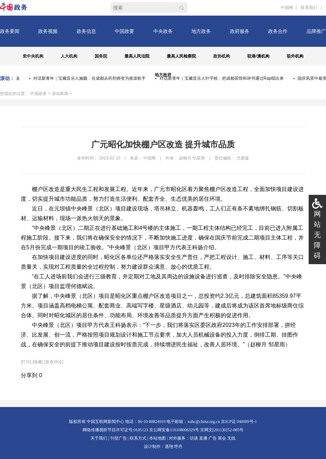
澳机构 (263, 56)
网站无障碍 (317, 234)
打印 (26, 362)
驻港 (251, 56)
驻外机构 (295, 56)
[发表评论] (53, 362)
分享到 (29, 375)
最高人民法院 (137, 56)
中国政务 (38, 93)
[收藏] (38, 362)
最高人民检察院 (181, 56)
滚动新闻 (60, 93)
